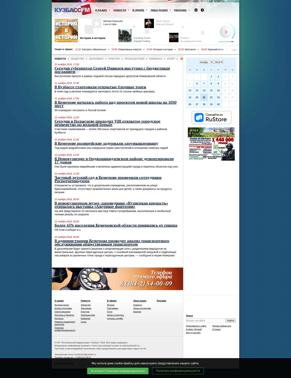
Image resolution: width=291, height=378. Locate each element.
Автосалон (190, 49)
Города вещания (62, 312)
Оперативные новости (129, 49)
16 (218, 90)
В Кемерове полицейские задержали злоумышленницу (106, 143)
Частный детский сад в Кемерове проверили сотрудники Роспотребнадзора (108, 179)
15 (211, 90)
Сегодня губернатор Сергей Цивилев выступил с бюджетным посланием (112, 70)
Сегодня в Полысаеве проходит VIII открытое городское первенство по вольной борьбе (107, 123)
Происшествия (134, 59)
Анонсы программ (63, 308)
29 (211, 104)
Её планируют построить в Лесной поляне (80, 110)
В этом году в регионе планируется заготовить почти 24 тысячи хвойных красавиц (104, 91)
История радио (62, 305)
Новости (119, 10)
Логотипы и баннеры (64, 315)
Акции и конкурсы (115, 315)
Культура (114, 59)
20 (197, 97)
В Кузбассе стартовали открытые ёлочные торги (100, 87)
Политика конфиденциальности (178, 370)
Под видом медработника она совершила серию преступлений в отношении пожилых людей (111, 147)
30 (218, 104)
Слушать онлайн (115, 318)
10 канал (216, 329)
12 (189, 90)
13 (197, 90)
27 (197, 104)
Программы (112, 308)
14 (204, 90)
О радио (101, 10)
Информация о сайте (196, 326)
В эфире (138, 10)
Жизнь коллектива (142, 308)
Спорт (171, 59)
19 (189, 97)
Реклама (180, 10)
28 (204, 104)
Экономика (96, 59)
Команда (137, 305)
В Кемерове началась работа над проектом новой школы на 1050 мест (115, 104)
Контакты (59, 318)
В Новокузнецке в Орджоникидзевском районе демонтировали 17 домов (114, 161)
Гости (109, 312)
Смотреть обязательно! (94, 49)
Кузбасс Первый (194, 329)
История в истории (163, 49)
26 (189, 104)
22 (211, 97)
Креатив (137, 312)
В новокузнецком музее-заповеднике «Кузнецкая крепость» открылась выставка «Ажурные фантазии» (111, 205)
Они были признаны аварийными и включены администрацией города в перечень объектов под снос (116, 166)
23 (218, 97)
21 (204, 97)
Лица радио (159, 10)
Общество (77, 59)
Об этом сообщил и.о (68, 229)
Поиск (189, 315)
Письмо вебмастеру (221, 326)
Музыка (110, 305)
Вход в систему (193, 333)
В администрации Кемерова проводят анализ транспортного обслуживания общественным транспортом (112, 243)
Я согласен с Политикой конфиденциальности (118, 371)
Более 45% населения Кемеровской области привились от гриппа (116, 225)
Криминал (155, 59)
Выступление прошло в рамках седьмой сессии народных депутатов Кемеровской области (110, 76)
